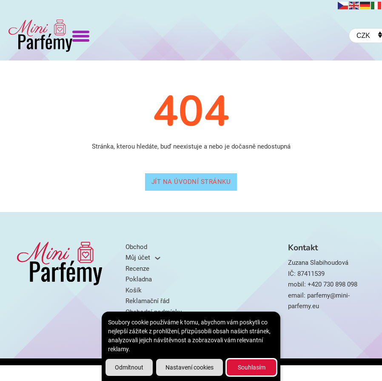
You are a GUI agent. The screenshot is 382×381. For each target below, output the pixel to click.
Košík (133, 290)
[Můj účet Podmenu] (157, 258)
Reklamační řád (147, 301)
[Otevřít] (80, 36)
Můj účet (137, 257)
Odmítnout (129, 367)
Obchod (136, 247)
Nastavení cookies (189, 367)
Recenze (137, 268)
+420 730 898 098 (332, 284)
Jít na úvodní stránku (191, 182)
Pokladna (138, 279)
